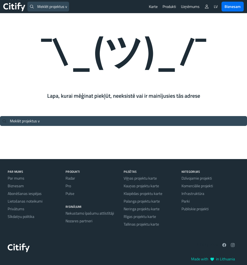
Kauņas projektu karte (141, 186)
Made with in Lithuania (213, 259)
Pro (68, 186)
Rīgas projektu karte (140, 216)
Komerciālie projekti (197, 186)
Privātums (16, 209)
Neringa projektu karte (142, 209)
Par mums (16, 178)
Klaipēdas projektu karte (143, 193)
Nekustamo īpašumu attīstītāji (90, 213)
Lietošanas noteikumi (25, 201)
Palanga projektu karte (142, 201)
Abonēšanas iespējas (25, 193)
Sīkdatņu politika (21, 216)
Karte (153, 6)
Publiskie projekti (195, 209)
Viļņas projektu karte (140, 178)
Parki (185, 201)
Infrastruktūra (192, 193)
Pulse (70, 193)
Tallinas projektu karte (141, 224)
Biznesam (233, 6)
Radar (70, 178)
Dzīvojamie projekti (196, 178)
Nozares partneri (79, 221)
